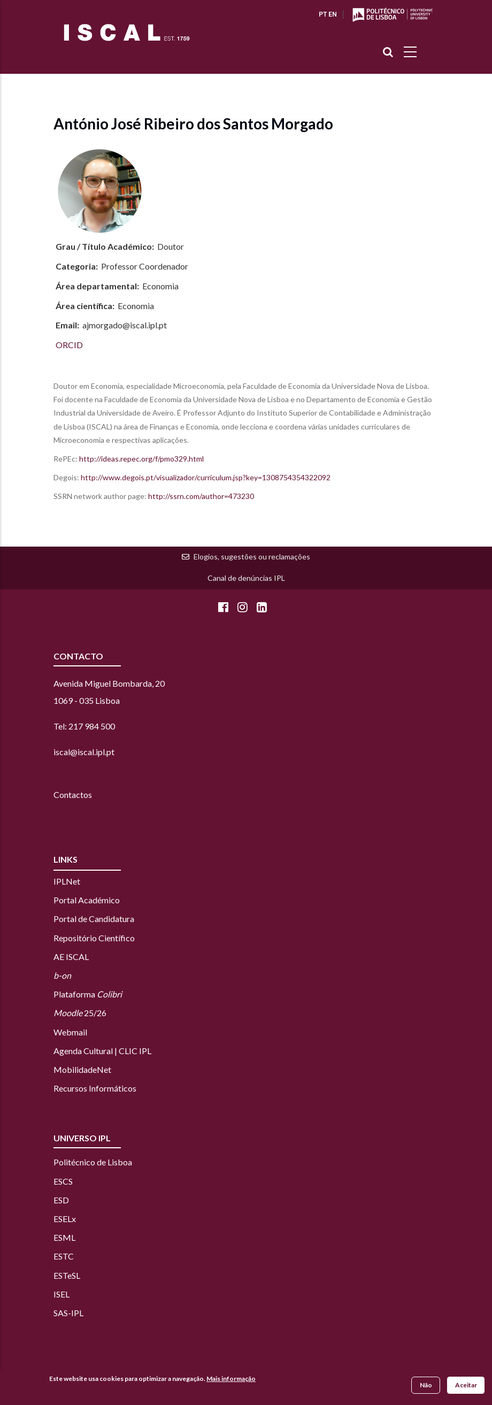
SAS (60, 1313)
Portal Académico (86, 900)
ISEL (61, 1294)
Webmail (70, 1032)
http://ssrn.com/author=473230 (202, 496)
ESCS (63, 1181)
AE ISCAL (71, 956)
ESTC (63, 1256)
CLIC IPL (135, 1051)
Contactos (72, 794)
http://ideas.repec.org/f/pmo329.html (141, 458)
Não (426, 1385)
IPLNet (66, 881)
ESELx (64, 1219)
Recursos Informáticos (94, 1088)
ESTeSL (66, 1275)
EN (332, 14)
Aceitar (466, 1385)
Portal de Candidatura (93, 918)
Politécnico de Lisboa (92, 1162)
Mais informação (231, 1379)
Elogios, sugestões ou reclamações (252, 556)
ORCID (69, 345)
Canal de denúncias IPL (246, 577)
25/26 (79, 1013)
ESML (64, 1237)
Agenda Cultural (83, 1051)
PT (323, 14)
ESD (61, 1200)
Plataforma (87, 994)
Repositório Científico (94, 938)
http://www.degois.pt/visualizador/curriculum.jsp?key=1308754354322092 (206, 477)
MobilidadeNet (82, 1069)
